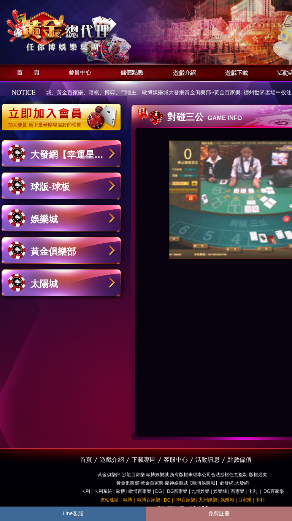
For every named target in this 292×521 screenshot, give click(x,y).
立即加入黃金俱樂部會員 (63, 113)
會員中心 (78, 71)
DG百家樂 (177, 491)
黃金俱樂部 (53, 251)
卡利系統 (103, 491)
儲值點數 (130, 71)
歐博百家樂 (140, 491)
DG (158, 491)
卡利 (85, 491)
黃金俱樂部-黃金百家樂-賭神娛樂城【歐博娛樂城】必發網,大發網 (182, 483)
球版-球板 (50, 187)
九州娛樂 (200, 491)
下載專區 (144, 459)
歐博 (120, 491)
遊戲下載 (234, 71)
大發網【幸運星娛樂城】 (66, 158)
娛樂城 (44, 219)
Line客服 (73, 513)
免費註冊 (219, 513)
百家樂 (237, 491)
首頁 (26, 71)
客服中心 (175, 459)
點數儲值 (239, 459)
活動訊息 (207, 459)
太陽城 (44, 284)
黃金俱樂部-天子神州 (81, 30)
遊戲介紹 (182, 71)
